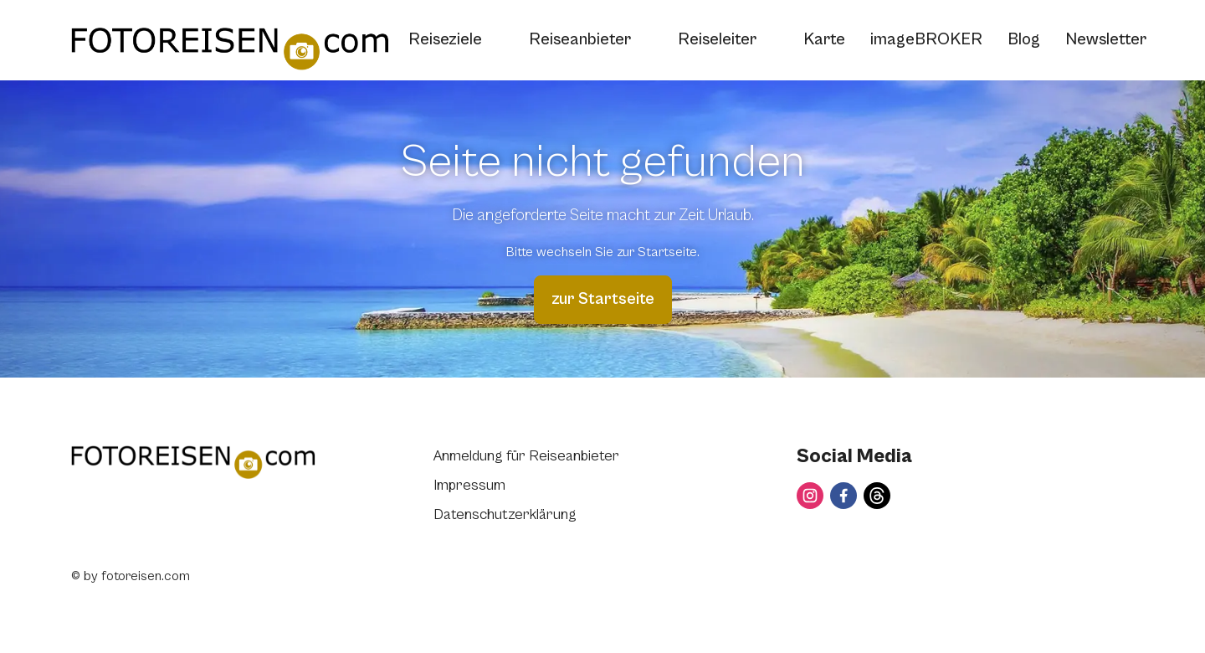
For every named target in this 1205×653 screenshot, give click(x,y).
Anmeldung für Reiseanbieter (526, 456)
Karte (824, 39)
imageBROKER (926, 39)
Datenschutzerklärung (505, 514)
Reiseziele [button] (456, 39)
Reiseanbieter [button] (591, 39)
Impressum (469, 485)
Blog (1024, 39)
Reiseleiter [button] (728, 39)
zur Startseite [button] (602, 299)
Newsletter (1105, 39)
